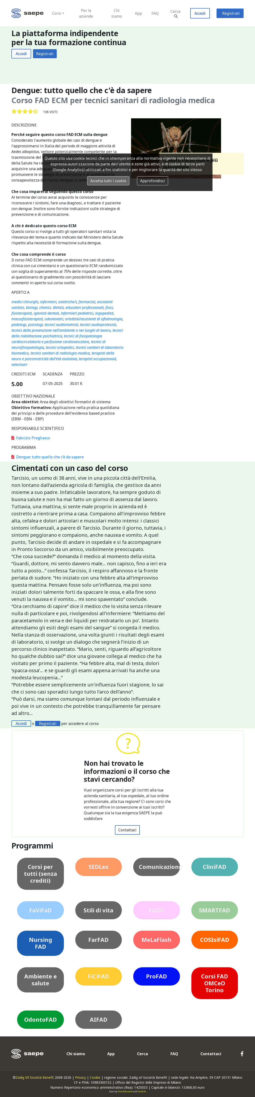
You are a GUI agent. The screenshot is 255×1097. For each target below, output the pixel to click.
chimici (45, 307)
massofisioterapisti (27, 318)
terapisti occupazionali (97, 358)
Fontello (141, 1091)
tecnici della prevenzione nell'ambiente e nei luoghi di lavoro (61, 330)
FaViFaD (40, 910)
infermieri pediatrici (77, 313)
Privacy (80, 1077)
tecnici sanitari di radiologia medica (60, 353)
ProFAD (156, 976)
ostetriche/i (67, 301)
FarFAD (98, 940)
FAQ (155, 13)
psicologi (35, 324)
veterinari (19, 364)
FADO (156, 910)
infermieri (48, 301)
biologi (31, 307)
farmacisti (87, 301)
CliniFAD (214, 867)
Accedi (200, 13)
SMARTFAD (214, 910)
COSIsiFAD (214, 940)
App (138, 13)
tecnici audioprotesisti (98, 324)
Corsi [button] (56, 13)
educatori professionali (85, 307)
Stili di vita (98, 910)
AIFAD (98, 1019)
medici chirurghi (24, 301)
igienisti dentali (46, 313)
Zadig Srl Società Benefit (35, 1077)
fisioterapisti (21, 313)
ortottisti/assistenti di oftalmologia (93, 318)
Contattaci (127, 830)
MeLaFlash (156, 940)
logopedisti (104, 313)
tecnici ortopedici (60, 347)
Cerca (175, 13)
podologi (18, 324)
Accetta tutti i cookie (108, 180)
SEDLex (99, 867)
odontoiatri (54, 318)
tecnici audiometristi (61, 324)
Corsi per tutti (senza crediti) (40, 873)
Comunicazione (159, 867)
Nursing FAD (40, 943)
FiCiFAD (98, 976)
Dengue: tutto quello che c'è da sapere (47, 457)
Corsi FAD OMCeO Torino (214, 983)
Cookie (95, 1077)
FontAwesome (125, 1091)
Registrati (231, 13)
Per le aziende (86, 13)
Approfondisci (152, 180)
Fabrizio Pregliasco (30, 438)
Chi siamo (116, 13)
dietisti (58, 307)
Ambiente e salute (40, 979)
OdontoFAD (40, 1019)
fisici (109, 307)
